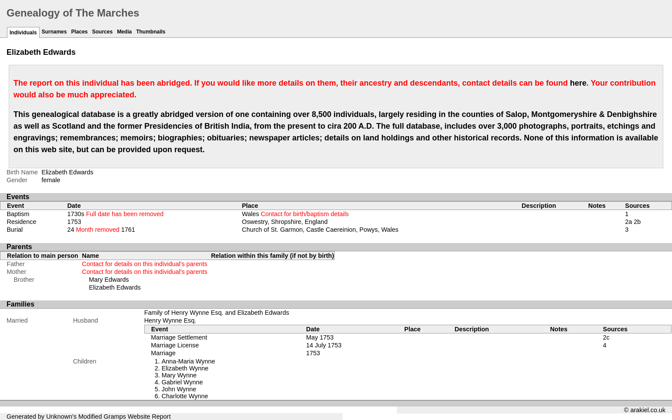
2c (606, 337)
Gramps (115, 416)
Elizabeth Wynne (185, 368)
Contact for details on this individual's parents (144, 263)
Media (124, 32)
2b (637, 221)
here (578, 83)
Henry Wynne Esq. (170, 320)
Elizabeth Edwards (115, 287)
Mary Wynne (179, 375)
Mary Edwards (109, 279)
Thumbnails (150, 32)
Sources (102, 32)
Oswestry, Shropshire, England (284, 221)
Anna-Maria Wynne (188, 361)
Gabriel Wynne (182, 382)
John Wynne (179, 389)
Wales (295, 213)
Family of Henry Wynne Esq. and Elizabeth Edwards (216, 312)
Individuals (23, 33)
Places (79, 32)
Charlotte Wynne (185, 396)
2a (628, 221)
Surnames (54, 32)
